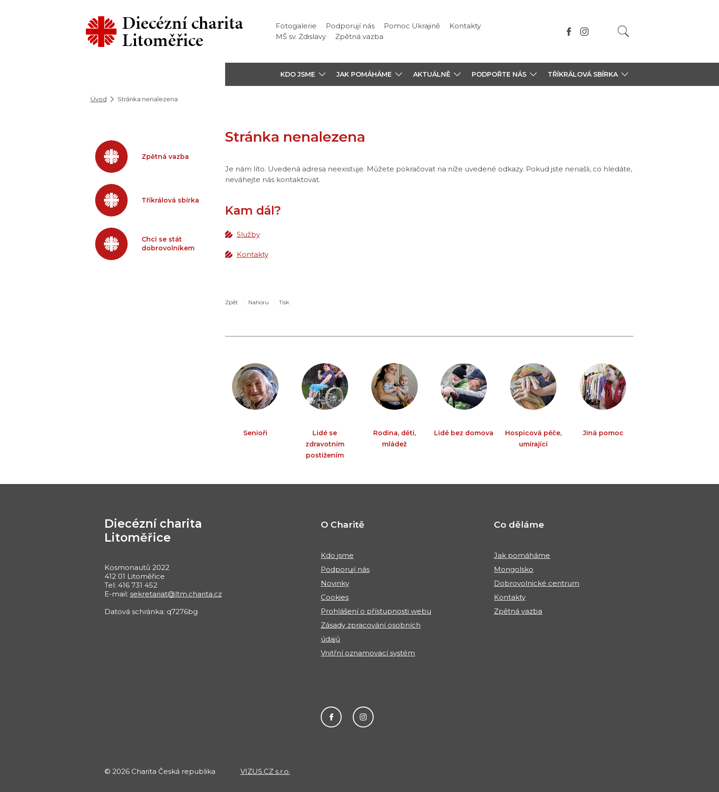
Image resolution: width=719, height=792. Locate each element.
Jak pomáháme (522, 555)
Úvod (99, 99)
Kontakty (465, 25)
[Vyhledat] (623, 31)
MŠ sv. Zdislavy (301, 36)
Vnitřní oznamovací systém (368, 652)
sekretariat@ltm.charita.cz (176, 593)
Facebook (331, 717)
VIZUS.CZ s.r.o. (265, 771)
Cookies (335, 597)
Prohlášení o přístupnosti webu (376, 611)
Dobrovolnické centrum (536, 583)
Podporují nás (350, 25)
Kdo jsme (337, 555)
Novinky (335, 583)
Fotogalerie (296, 25)
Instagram (363, 717)
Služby (248, 234)
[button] (303, 74)
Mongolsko (513, 569)
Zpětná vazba (359, 36)
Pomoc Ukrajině (412, 25)
